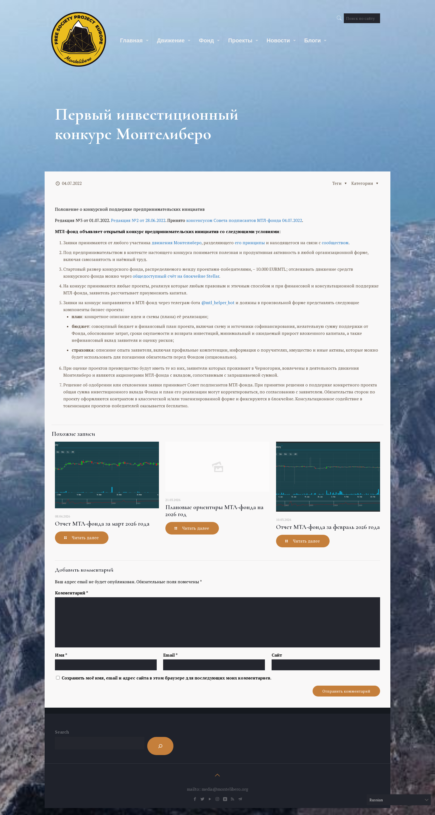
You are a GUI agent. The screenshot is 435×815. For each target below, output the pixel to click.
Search (62, 732)
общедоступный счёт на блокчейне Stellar (176, 276)
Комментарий (71, 593)
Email (170, 655)
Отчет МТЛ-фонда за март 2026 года (102, 523)
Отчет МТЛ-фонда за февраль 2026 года (328, 527)
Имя (61, 655)
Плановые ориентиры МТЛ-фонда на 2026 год (214, 511)
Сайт (277, 655)
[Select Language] (399, 799)
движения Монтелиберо (177, 242)
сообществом (335, 242)
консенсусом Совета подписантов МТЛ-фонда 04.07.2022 (244, 220)
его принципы (250, 242)
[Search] (160, 746)
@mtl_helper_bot (218, 302)
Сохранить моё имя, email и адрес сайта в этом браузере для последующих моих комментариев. (166, 678)
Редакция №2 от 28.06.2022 (138, 220)
